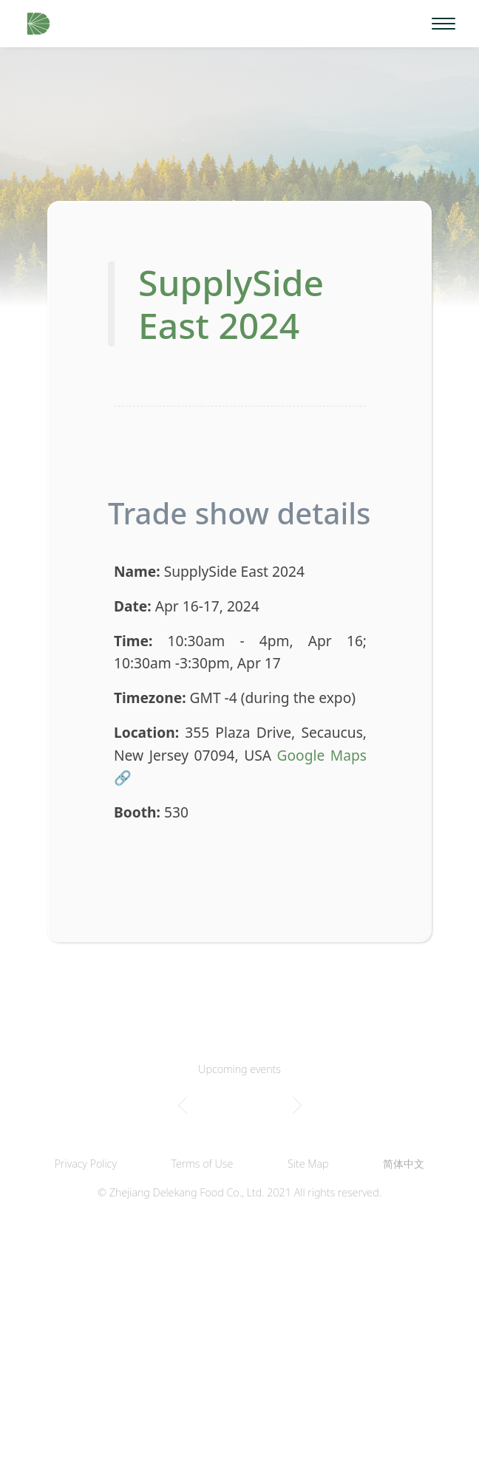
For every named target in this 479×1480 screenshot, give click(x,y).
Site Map (308, 1164)
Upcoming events (239, 1069)
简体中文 (403, 1164)
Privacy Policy (86, 1164)
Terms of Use (202, 1164)
